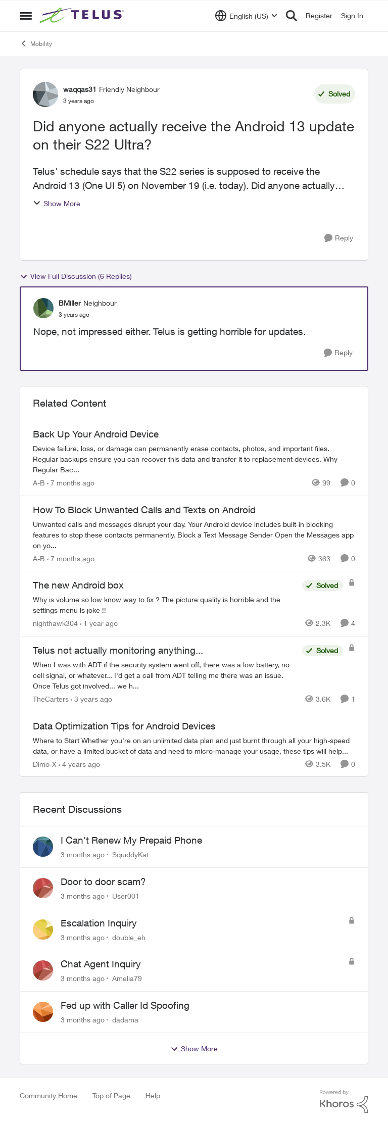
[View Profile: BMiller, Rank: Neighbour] (43, 308)
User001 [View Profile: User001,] (125, 896)
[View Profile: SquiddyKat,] (43, 847)
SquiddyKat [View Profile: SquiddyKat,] (130, 854)
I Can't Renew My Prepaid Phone (131, 840)
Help (153, 1095)
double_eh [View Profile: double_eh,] (129, 937)
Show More (56, 203)
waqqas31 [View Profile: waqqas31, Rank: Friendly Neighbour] (79, 89)
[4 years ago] (79, 763)
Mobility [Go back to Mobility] (36, 43)
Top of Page (111, 1095)
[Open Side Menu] (26, 15)
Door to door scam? (103, 881)
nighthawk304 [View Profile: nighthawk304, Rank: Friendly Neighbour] (55, 623)
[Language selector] (246, 16)
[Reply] (338, 238)
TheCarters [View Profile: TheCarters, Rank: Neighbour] (51, 699)
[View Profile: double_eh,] (43, 929)
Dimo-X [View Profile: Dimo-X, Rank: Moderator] (45, 763)
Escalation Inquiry (99, 922)
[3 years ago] (91, 699)
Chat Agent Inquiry (101, 963)
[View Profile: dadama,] (43, 1012)
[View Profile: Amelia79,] (43, 970)
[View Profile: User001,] (43, 888)
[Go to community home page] (82, 16)
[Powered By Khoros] (344, 1101)
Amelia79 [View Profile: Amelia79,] (127, 978)
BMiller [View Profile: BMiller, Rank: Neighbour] (70, 303)
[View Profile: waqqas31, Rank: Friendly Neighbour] (45, 94)
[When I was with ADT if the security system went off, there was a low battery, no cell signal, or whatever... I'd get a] (165, 675)
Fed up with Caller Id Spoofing (125, 1005)
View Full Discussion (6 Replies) (76, 276)
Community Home (48, 1095)
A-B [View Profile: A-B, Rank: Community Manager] (39, 482)
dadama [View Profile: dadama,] (125, 1019)
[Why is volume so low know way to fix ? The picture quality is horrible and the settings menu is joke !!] (165, 604)
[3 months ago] (83, 854)
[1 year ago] (99, 623)
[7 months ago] (70, 482)
